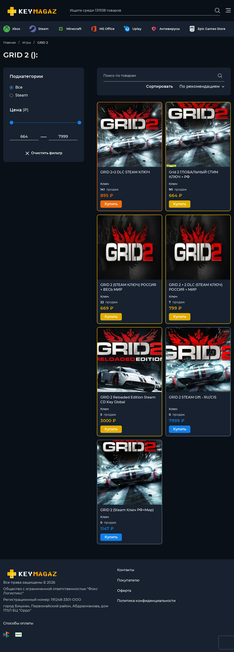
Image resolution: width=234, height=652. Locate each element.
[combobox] (199, 86)
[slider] (11, 123)
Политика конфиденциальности (146, 601)
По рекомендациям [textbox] (199, 86)
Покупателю (128, 580)
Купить (111, 204)
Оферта (124, 591)
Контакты (125, 570)
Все (16, 87)
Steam (19, 95)
